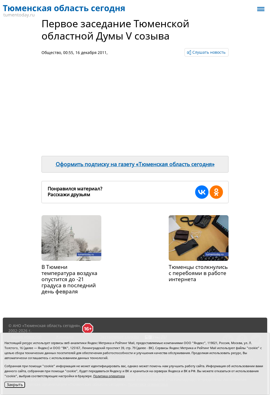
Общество (51, 52)
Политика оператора (109, 376)
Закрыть (15, 384)
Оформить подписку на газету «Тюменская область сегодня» (135, 164)
